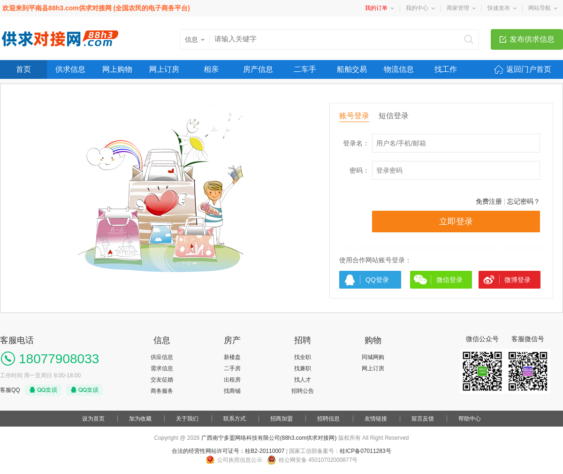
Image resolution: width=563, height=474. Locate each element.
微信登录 (449, 279)
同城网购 (373, 357)
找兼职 (302, 368)
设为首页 (93, 418)
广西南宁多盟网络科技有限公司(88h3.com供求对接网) (269, 438)
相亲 (211, 69)
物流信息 (399, 69)
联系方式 (234, 418)
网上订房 (164, 69)
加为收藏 (140, 418)
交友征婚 (162, 379)
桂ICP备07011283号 (365, 451)
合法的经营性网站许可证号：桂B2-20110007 (228, 451)
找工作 (445, 69)
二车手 (305, 69)
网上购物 (117, 69)
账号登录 (354, 116)
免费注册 (489, 201)
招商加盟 (281, 418)
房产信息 (258, 69)
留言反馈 (422, 418)
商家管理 (458, 8)
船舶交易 (352, 69)
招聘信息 (328, 418)
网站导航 (539, 8)
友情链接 (376, 418)
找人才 (302, 379)
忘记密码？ (523, 201)
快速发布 (498, 8)
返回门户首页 (528, 69)
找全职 (302, 357)
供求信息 (70, 69)
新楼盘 (232, 357)
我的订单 (376, 8)
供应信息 (162, 357)
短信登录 (394, 116)
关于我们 (187, 418)
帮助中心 (469, 418)
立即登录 (456, 221)
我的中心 (417, 8)
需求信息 (162, 368)
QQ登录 (377, 279)
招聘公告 (302, 391)
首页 (23, 69)
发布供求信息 (532, 39)
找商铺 (232, 391)
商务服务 (162, 391)
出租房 (232, 379)
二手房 (232, 368)
